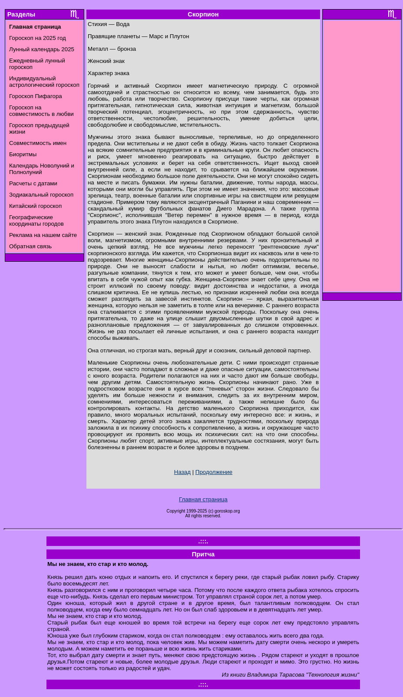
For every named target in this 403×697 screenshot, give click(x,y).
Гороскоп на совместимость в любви (41, 110)
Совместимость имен (37, 143)
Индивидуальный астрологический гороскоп (44, 81)
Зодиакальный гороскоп (41, 194)
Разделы (21, 14)
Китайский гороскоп (35, 206)
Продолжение (213, 472)
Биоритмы (22, 154)
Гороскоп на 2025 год (37, 38)
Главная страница (203, 499)
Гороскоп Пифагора (35, 96)
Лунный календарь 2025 (41, 49)
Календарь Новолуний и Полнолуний (41, 168)
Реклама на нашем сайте (43, 235)
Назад (182, 472)
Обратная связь (30, 246)
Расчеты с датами (33, 183)
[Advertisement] (362, 158)
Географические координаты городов (36, 220)
